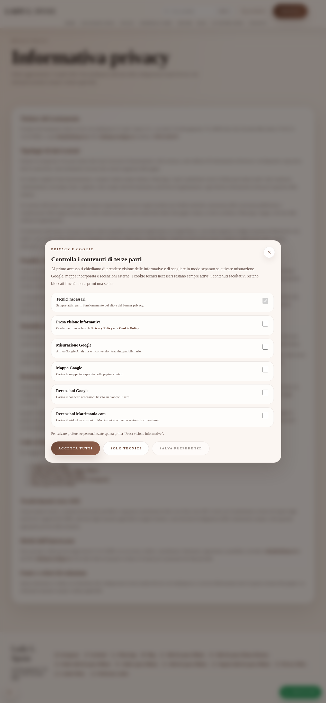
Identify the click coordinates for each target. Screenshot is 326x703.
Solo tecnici (126, 448)
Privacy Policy (101, 328)
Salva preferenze (180, 448)
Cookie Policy (129, 328)
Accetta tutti (75, 448)
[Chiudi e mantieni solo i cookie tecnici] (269, 252)
